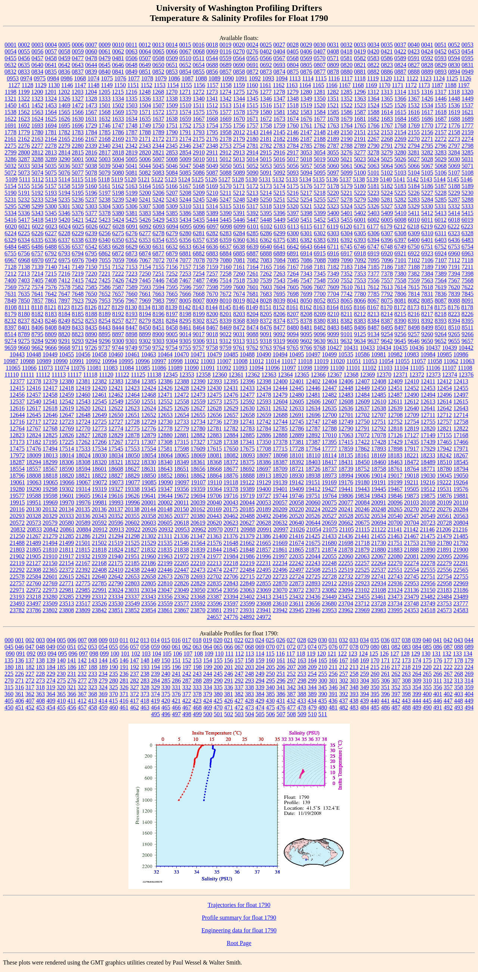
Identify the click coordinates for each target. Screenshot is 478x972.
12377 (17, 381)
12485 (378, 395)
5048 (199, 166)
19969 (50, 502)
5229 (454, 193)
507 (280, 714)
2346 (185, 145)
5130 (251, 179)
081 (385, 647)
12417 (50, 388)
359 (469, 687)
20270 (411, 509)
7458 (172, 280)
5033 (24, 166)
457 (82, 707)
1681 (360, 119)
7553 (360, 280)
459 (103, 707)
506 (270, 714)
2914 (252, 152)
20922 (132, 529)
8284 (172, 321)
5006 (145, 159)
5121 (144, 179)
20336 (82, 516)
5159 (78, 186)
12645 (33, 415)
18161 (361, 455)
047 (29, 647)
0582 (360, 58)
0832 (10, 71)
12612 (411, 401)
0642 (64, 65)
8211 (346, 314)
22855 (263, 583)
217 (395, 667)
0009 (105, 45)
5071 (468, 166)
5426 (145, 220)
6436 (454, 240)
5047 (185, 166)
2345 (172, 145)
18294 (33, 462)
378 (197, 694)
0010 (118, 45)
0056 (37, 51)
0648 (131, 65)
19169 (329, 482)
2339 (91, 145)
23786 (33, 610)
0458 (51, 58)
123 (352, 653)
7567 (454, 280)
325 (113, 687)
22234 (280, 563)
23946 (312, 610)
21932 (82, 556)
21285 (66, 536)
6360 (239, 240)
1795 (212, 132)
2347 (199, 145)
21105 (346, 529)
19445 (378, 489)
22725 (312, 576)
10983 (411, 354)
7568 (468, 280)
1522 (347, 105)
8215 (400, 314)
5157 (51, 186)
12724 (82, 421)
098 (93, 653)
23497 (33, 603)
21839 (197, 549)
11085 (143, 368)
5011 (212, 159)
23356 (165, 597)
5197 (105, 193)
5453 (333, 220)
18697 (263, 469)
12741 (247, 421)
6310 (427, 233)
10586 (362, 354)
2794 (414, 145)
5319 (279, 206)
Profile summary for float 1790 (239, 917)
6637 (226, 246)
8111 (24, 307)
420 (165, 700)
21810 (50, 549)
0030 (320, 45)
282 (134, 680)
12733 (181, 421)
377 (186, 694)
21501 (82, 543)
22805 (148, 583)
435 (322, 700)
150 (165, 660)
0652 (185, 65)
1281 (319, 92)
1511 (198, 105)
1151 (133, 85)
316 (19, 687)
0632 (10, 65)
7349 (333, 273)
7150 (91, 267)
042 (448, 640)
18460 (378, 462)
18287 (17, 462)
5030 (454, 159)
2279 (64, 145)
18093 (247, 455)
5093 (293, 172)
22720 (263, 576)
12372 (416, 374)
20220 (296, 509)
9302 (145, 341)
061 (176, 647)
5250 (266, 199)
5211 (225, 193)
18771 (427, 469)
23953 (329, 610)
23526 (99, 603)
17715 (280, 448)
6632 (172, 246)
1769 (414, 125)
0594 (454, 58)
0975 (40, 78)
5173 (266, 186)
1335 (131, 98)
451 (19, 707)
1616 (414, 112)
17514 (66, 448)
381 (228, 694)
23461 (378, 597)
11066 (29, 368)
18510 (444, 462)
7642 (51, 294)
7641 (37, 294)
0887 (400, 71)
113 (249, 653)
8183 (51, 314)
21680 (329, 543)
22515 (329, 570)
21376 (230, 536)
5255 (320, 199)
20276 (444, 509)
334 (207, 687)
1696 (78, 125)
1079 (161, 78)
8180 (24, 314)
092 (31, 653)
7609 (333, 287)
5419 (51, 220)
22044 (312, 556)
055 (113, 647)
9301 (131, 341)
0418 (347, 51)
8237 (24, 321)
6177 (373, 226)
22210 (197, 563)
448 (458, 700)
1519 (306, 105)
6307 (387, 233)
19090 (165, 482)
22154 (66, 563)
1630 (78, 119)
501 (218, 714)
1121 (399, 78)
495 (155, 714)
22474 (214, 570)
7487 (199, 280)
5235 (64, 199)
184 (50, 667)
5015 (266, 159)
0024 (252, 45)
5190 (10, 193)
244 (207, 674)
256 (333, 674)
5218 (320, 193)
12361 (236, 374)
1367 (414, 98)
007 (82, 640)
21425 (312, 536)
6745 (347, 246)
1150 (120, 85)
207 (291, 667)
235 (113, 674)
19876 (444, 496)
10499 (329, 354)
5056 (293, 166)
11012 (256, 361)
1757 (252, 125)
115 (270, 653)
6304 (347, 233)
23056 (230, 590)
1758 (266, 125)
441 (385, 700)
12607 (329, 401)
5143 (426, 179)
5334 (10, 213)
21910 (50, 556)
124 (363, 653)
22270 (395, 563)
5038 (91, 166)
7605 (293, 287)
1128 (27, 85)
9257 (414, 334)
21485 (460, 536)
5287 (454, 199)
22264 (378, 563)
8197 (172, 314)
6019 (468, 220)
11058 (434, 361)
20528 (345, 516)
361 (19, 694)
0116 (225, 51)
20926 (149, 529)
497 (176, 714)
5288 (468, 199)
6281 (199, 233)
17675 (247, 448)
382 (239, 694)
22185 (132, 563)
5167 (185, 186)
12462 (115, 395)
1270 (171, 92)
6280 (185, 233)
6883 (212, 253)
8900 (158, 334)
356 (437, 687)
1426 (427, 98)
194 (155, 667)
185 (61, 667)
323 (92, 687)
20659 (329, 522)
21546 (181, 543)
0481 (118, 58)
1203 (77, 92)
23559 (165, 603)
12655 (197, 415)
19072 (99, 482)
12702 (362, 415)
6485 (24, 246)
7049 (91, 260)
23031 (132, 590)
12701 (345, 415)
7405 (37, 280)
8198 (185, 314)
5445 (226, 220)
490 (427, 707)
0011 (131, 45)
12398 (263, 381)
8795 (37, 334)
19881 (460, 496)
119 (311, 653)
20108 (427, 502)
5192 (37, 193)
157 (239, 660)
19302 (66, 489)
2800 (24, 152)
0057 (51, 51)
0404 (279, 51)
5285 (441, 199)
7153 (131, 267)
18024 (83, 455)
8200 (212, 314)
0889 (427, 71)
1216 (131, 92)
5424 (118, 220)
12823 (17, 435)
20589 (82, 522)
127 (394, 653)
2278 (51, 145)
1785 (105, 132)
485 (374, 707)
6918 (360, 253)
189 (103, 667)
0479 (105, 58)
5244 (185, 199)
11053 (370, 361)
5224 (387, 193)
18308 (82, 462)
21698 (345, 543)
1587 (360, 112)
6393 (360, 240)
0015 (185, 45)
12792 (378, 428)
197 (186, 667)
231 (71, 674)
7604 (279, 287)
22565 (460, 570)
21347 (197, 536)
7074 (172, 260)
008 (92, 640)
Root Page (239, 943)
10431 (351, 347)
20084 (362, 502)
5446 (239, 220)
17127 (411, 435)
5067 (427, 166)
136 (19, 660)
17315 (181, 442)
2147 (306, 132)
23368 (197, 597)
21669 (280, 543)
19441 (345, 489)
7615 (414, 287)
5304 (105, 206)
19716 (230, 496)
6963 (468, 253)
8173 (413, 307)
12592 (247, 401)
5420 (64, 220)
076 (333, 647)
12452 (411, 388)
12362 (252, 374)
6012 (441, 220)
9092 (279, 334)
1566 (78, 112)
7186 (387, 267)
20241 (345, 509)
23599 (247, 603)
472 (239, 707)
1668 (212, 119)
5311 (198, 206)
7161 (239, 267)
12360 (219, 374)
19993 (116, 502)
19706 (214, 496)
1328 (91, 98)
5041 (131, 166)
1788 (145, 132)
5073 (24, 172)
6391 (333, 240)
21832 (148, 549)
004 (50, 640)
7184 (360, 267)
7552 (347, 280)
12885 (247, 435)
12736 (214, 421)
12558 (181, 401)
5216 (293, 193)
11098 (305, 368)
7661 (145, 294)
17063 (345, 435)
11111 (27, 374)
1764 (347, 125)
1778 (10, 132)
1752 (185, 125)
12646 (50, 415)
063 (197, 647)
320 (61, 687)
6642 (293, 246)
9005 (172, 334)
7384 (427, 273)
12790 (345, 428)
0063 (131, 51)
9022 (226, 334)
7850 (24, 300)
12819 (411, 428)
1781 (51, 132)
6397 (400, 240)
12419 (82, 388)
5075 (51, 172)
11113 (59, 374)
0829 (441, 65)
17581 (165, 448)
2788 (347, 145)
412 (82, 700)
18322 (132, 462)
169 (364, 660)
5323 (333, 206)
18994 (345, 475)
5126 (211, 179)
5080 (118, 172)
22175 (115, 563)
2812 (37, 152)
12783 (247, 428)
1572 (158, 112)
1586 (347, 112)
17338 (230, 442)
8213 (373, 314)
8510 (454, 327)
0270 (239, 51)
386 (280, 694)
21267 (33, 536)
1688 (454, 119)
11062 (451, 361)
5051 (239, 166)
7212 (10, 273)
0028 (293, 45)
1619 (454, 112)
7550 (333, 280)
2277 (37, 145)
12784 (263, 428)
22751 (427, 576)
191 (124, 667)
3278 (373, 152)
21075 (330, 529)
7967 (131, 300)
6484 (10, 246)
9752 (158, 347)
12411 (427, 381)
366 (71, 694)
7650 (91, 294)
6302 (320, 233)
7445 (145, 280)
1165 (318, 85)
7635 (24, 294)
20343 (99, 516)
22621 (82, 576)
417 (134, 700)
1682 (373, 119)
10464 (165, 354)
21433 (329, 536)
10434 (383, 347)
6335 (37, 240)
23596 (214, 603)
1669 (226, 119)
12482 (329, 395)
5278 (347, 199)
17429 (395, 442)
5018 (306, 159)
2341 (118, 145)
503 (239, 714)
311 (437, 680)
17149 (427, 435)
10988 (27, 361)
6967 (11, 260)
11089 (175, 368)
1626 (64, 119)
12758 (460, 421)
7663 (158, 294)
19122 (247, 482)
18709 (280, 469)
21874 (329, 549)
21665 (263, 543)
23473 (395, 597)
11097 (288, 368)
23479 (411, 597)
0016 (199, 45)
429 (259, 700)
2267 (373, 139)
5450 (293, 220)
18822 (99, 475)
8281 (158, 321)
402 (448, 694)
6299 (279, 233)
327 (134, 687)
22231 (263, 563)
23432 (296, 597)
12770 (82, 428)
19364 (214, 489)
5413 (441, 213)
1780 (37, 132)
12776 (148, 428)
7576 (51, 287)
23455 (362, 597)
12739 (230, 421)
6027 (105, 226)
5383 (145, 213)
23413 (263, 597)
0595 (468, 58)
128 (405, 653)
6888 (266, 253)
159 (259, 660)
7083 (266, 260)
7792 (387, 294)
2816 (91, 152)
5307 (145, 206)
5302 (78, 206)
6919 (373, 253)
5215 (279, 193)
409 (50, 700)
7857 (37, 300)
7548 (320, 280)
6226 (37, 233)
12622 (115, 408)
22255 (345, 563)
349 (364, 687)
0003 (37, 45)
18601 (99, 469)
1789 (158, 132)
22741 (378, 576)
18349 (181, 462)
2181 (266, 139)
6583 (105, 246)
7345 (320, 273)
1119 (373, 78)
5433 (172, 220)
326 (124, 687)
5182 (387, 186)
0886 (387, 71)
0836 (64, 71)
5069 (454, 166)
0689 (226, 65)
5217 (306, 193)
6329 (10, 240)
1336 (145, 98)
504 (249, 714)
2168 (105, 139)
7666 (185, 294)
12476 (230, 395)
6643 (306, 246)
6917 (347, 253)
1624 (37, 119)
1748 (131, 125)
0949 (468, 71)
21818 (99, 549)
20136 (99, 509)
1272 (198, 92)
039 (416, 640)
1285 (346, 92)
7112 (454, 260)
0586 (387, 58)
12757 (444, 421)
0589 (400, 58)
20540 (395, 516)
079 (364, 647)
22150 (50, 563)
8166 (360, 307)
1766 (373, 125)
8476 (266, 327)
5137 (345, 179)
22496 (280, 570)
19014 (378, 475)
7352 (347, 273)
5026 (400, 159)
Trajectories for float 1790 (239, 905)
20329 (50, 516)
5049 (212, 166)
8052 (320, 300)
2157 (441, 132)
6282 (212, 233)
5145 (453, 179)
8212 (360, 314)
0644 (91, 65)
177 (448, 660)
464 (155, 707)
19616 (115, 496)
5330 (427, 206)
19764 (329, 496)
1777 (468, 125)
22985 (82, 590)
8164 (333, 307)
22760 (33, 583)
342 (291, 687)
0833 (24, 71)
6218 (413, 226)
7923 (78, 300)
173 (406, 660)
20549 (427, 516)
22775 (82, 583)
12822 (460, 428)
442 (395, 700)
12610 (378, 401)
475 (270, 707)
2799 (10, 152)
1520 (320, 105)
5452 (320, 220)
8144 (212, 307)
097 (83, 653)
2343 (145, 145)
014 (155, 640)
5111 (25, 179)
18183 (394, 455)
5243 (172, 199)
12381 (82, 381)
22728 (329, 576)
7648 (78, 294)
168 (354, 660)
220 (427, 667)
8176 (454, 307)
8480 (293, 327)
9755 (185, 347)
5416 (10, 220)
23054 (214, 590)
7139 (37, 267)
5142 (413, 179)
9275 (24, 341)
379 (207, 694)
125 (373, 653)
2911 (212, 152)
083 (406, 647)
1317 (440, 92)
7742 (347, 294)
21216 (460, 529)
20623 (230, 522)
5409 (387, 213)
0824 (400, 65)
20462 (230, 516)
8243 (37, 321)
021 (228, 640)
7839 (454, 294)
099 (104, 653)
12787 (312, 428)
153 (197, 660)
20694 (378, 522)
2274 (468, 139)
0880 (347, 71)
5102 (387, 172)
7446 (158, 280)
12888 (280, 435)
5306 (131, 206)
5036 (64, 166)
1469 (64, 105)
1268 (158, 92)
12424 (148, 388)
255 (322, 674)
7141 (64, 267)
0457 (37, 58)
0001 (10, 45)
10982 (395, 354)
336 (228, 687)
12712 (444, 415)
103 (146, 653)
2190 (347, 139)
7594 (158, 287)
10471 (197, 354)
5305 (118, 206)
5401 (347, 213)
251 (280, 674)
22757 (17, 583)
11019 (321, 361)
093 (41, 653)
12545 (99, 401)
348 (354, 687)
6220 (440, 226)
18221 (411, 455)
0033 (360, 45)
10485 (230, 354)
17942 (444, 448)
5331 (441, 206)
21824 (115, 549)
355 (427, 687)
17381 (296, 442)
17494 (50, 448)
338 (249, 687)
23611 (296, 603)
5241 (145, 199)
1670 (239, 119)
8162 (306, 307)
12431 (230, 388)
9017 (199, 334)
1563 (37, 112)
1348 (293, 98)
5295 (10, 206)
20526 (312, 516)
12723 (66, 421)
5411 (413, 213)
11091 (207, 368)
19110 (214, 482)
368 (92, 694)
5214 (266, 193)
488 (406, 707)
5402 (360, 213)
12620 (82, 408)
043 (458, 640)
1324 (51, 98)
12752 (395, 421)
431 (280, 700)
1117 (347, 78)
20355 (132, 516)
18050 (132, 455)
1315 (413, 92)
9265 (454, 334)
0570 (320, 58)
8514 (10, 334)
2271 (427, 139)
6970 (38, 260)
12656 (214, 415)
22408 (99, 570)
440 (374, 700)
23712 (362, 603)
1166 (331, 85)
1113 (295, 78)
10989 (43, 361)
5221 (347, 193)
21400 (280, 536)
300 (322, 680)
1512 (212, 105)
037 (395, 640)
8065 (347, 300)
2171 (145, 139)
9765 (293, 347)
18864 (214, 475)
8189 (105, 314)
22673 (165, 576)
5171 (239, 186)
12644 (17, 415)
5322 (320, 206)
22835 (214, 583)
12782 (230, 428)
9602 (306, 341)
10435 (400, 347)
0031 (333, 45)
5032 (10, 166)
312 (448, 680)
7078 (199, 260)
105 (166, 653)
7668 (199, 294)
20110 (460, 502)
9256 (400, 334)
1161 (265, 85)
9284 (37, 341)
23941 (263, 610)
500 (207, 714)
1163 (292, 85)
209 (312, 667)
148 (144, 660)
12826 (66, 435)
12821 (444, 428)
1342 (226, 98)
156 (228, 660)
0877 (320, 71)
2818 (118, 152)
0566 (266, 58)
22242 (296, 563)
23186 (460, 590)
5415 (468, 213)
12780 (197, 428)
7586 (105, 287)
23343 (148, 597)
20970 (215, 529)
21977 (214, 556)
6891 (293, 253)
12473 (197, 395)
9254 (387, 334)
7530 (252, 280)
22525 (362, 570)
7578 (64, 287)
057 (134, 647)
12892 (312, 435)
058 (144, 647)
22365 (50, 570)
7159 (212, 267)
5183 (400, 186)
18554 (17, 469)
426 (228, 700)
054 (103, 647)
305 (374, 680)
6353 (145, 240)
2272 (441, 139)
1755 (226, 125)
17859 (345, 448)
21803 (17, 549)
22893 (312, 583)
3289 (51, 159)
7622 (468, 287)
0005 (64, 45)
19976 (83, 502)
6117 (319, 226)
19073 (116, 482)
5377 (91, 213)
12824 (33, 435)
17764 (312, 448)
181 (19, 667)
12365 (301, 374)
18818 (50, 475)
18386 (263, 462)
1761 (306, 125)
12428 (181, 388)
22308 (33, 570)
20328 (33, 516)
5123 (171, 179)
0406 (306, 51)
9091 (266, 334)
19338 (132, 489)
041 (437, 640)
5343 (37, 213)
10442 (466, 347)
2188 (320, 139)
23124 (395, 590)
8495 (387, 327)
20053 (263, 502)
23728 (378, 603)
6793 (64, 253)
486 (385, 707)
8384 (373, 321)
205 (270, 667)
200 (218, 667)
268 (458, 674)
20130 (33, 509)
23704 (345, 603)
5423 (105, 220)
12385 (148, 381)
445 (427, 700)
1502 (118, 105)
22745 (411, 576)
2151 (360, 132)
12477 (247, 395)
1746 (105, 125)
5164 (145, 186)
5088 (226, 172)
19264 (460, 482)
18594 (82, 469)
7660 (131, 294)
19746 (296, 496)
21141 (395, 529)
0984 (53, 78)
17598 (181, 448)
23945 (296, 610)
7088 (320, 260)
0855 (199, 71)
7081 (239, 260)
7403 (24, 280)
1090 (228, 78)
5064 (387, 166)
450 (8, 707)
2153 (387, 132)
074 (312, 647)
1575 (199, 112)
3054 (320, 152)
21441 (362, 536)
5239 (118, 199)
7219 (78, 273)
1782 (64, 132)
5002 (91, 159)
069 (259, 647)
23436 (312, 597)
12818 (395, 428)
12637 (362, 408)
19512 (427, 489)
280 (113, 680)
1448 (454, 98)
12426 (165, 388)
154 (207, 660)
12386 (165, 381)
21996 (263, 556)
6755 (10, 253)
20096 (395, 502)
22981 (66, 590)
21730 (378, 543)
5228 (441, 193)
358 (458, 687)
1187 (437, 85)
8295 (185, 321)
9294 (91, 341)
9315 (252, 341)
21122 (378, 529)
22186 (148, 563)
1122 (412, 78)
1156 (199, 85)
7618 (427, 287)
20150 (181, 509)
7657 (118, 294)
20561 (444, 516)
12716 (17, 421)
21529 (148, 543)
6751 (427, 246)
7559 (414, 280)
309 (416, 680)
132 (447, 653)
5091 (266, 172)
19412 (312, 489)
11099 (321, 368)
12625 (165, 408)
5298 (24, 206)
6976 (78, 260)
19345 (148, 489)
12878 (132, 435)
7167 (293, 267)
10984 (427, 354)
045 (8, 647)
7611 (360, 287)
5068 (441, 166)
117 (290, 653)
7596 (185, 287)
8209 (320, 314)
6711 (333, 246)
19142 (296, 482)
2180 (252, 139)
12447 (329, 388)
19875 (427, 496)
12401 (296, 381)
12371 (400, 374)
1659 (185, 119)
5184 (414, 186)
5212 (239, 193)
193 (144, 667)
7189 (427, 267)
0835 (51, 71)
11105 (417, 368)
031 (333, 640)
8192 (118, 314)
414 (103, 700)
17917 (411, 448)
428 (249, 700)
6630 (145, 246)
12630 (247, 408)
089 (469, 647)
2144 (266, 132)
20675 (362, 522)
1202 (64, 92)
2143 (252, 132)
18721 (296, 469)
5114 (64, 179)
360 (8, 694)
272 (29, 680)
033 (354, 640)
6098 (226, 226)
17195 (50, 442)
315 (8, 687)
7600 (239, 287)
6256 (105, 233)
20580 (66, 522)
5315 (226, 206)
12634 (312, 408)
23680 (329, 603)
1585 (333, 112)
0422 (400, 51)
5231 (10, 199)
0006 (78, 45)
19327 (115, 489)
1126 (465, 78)
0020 (239, 45)
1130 (54, 85)
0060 (91, 51)
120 (321, 653)
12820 (427, 428)
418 (144, 700)
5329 (414, 206)
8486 (360, 327)
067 (239, 647)
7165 (266, 267)
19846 (395, 496)
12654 (181, 415)
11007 (224, 361)
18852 (165, 475)
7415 (78, 280)
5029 (441, 159)
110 (219, 653)
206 (280, 667)
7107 (441, 260)
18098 (280, 455)
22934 (378, 583)
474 (259, 707)
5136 (332, 179)
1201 (50, 92)
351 (385, 687)
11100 (337, 368)
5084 (172, 172)
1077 (134, 78)
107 (187, 653)
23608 (263, 603)
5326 (373, 206)
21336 (181, 536)
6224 (10, 233)
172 (395, 660)
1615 (400, 112)
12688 (280, 415)
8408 (51, 327)
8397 (10, 327)
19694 (197, 496)
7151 (105, 267)
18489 (427, 462)
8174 (427, 307)
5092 (279, 172)
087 (448, 647)
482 (343, 707)
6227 (51, 233)
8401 (24, 327)
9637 (373, 341)
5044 (145, 166)
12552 (165, 401)
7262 (266, 273)
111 (229, 653)
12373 (433, 374)
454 (50, 707)
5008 (172, 159)
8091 (468, 300)
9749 (131, 347)
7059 (118, 260)
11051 (353, 361)
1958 (226, 132)
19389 (247, 489)
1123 (425, 78)
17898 (395, 448)
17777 (329, 448)
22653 (132, 576)
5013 (239, 159)
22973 (50, 590)
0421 (387, 51)
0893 (441, 71)
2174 (185, 139)
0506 (131, 58)
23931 (247, 610)
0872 (252, 71)
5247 (226, 199)
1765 (360, 125)
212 (343, 667)
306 (385, 680)
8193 (131, 314)
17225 (66, 442)
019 (207, 640)
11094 (256, 368)
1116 (334, 78)
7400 (10, 280)
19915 (17, 502)
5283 (414, 199)
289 (207, 680)
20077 (345, 502)
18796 (17, 475)
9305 (185, 341)
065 (218, 647)
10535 (345, 354)
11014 (272, 361)
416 (124, 700)
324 (103, 687)
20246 (362, 509)
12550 (132, 401)
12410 (411, 381)
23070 (280, 590)
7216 (64, 273)
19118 (230, 482)
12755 (427, 421)
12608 (345, 401)
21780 (444, 543)
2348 (212, 145)
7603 (266, 287)
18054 (149, 455)
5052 (252, 166)
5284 (427, 199)
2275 (10, 145)
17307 (148, 442)
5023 (360, 159)
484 (364, 707)
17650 (230, 448)
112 (239, 653)
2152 (373, 132)
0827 (414, 65)
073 (301, 647)
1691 (10, 125)
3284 (454, 152)
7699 (306, 294)
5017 (293, 159)
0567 (279, 58)
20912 (100, 529)
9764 (279, 347)
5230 (468, 193)
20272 (427, 509)
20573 (33, 522)
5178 (333, 186)
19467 (395, 489)
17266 (99, 442)
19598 (50, 496)
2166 (78, 139)
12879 (148, 435)
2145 (279, 132)
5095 (320, 172)
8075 (387, 300)
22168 (99, 563)
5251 (279, 199)
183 (40, 667)
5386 (185, 213)
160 (270, 660)
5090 (252, 172)
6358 (212, 240)
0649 (145, 65)
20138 (132, 509)
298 (301, 680)
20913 (116, 529)
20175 (230, 509)
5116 (90, 179)
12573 (214, 401)
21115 (362, 529)
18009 (34, 455)
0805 (306, 65)
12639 (395, 408)
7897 (64, 300)
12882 (197, 435)
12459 (66, 395)
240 (165, 674)
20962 (198, 529)
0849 (131, 71)
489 (416, 707)
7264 (293, 273)
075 (322, 647)
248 (249, 674)
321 (71, 687)
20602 (132, 522)
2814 (64, 152)
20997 (280, 529)
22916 (345, 583)
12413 (460, 381)
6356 (185, 240)
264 (416, 674)
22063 (362, 556)
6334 (24, 240)
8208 (306, 314)
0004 (51, 45)
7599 (226, 287)
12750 (362, 421)
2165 (64, 139)
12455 (460, 388)
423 (197, 700)
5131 (265, 179)
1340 (199, 98)
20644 (312, 522)
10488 (247, 354)
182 (29, 667)
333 (197, 687)
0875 (293, 71)
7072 (159, 260)
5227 (427, 193)
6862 (105, 253)
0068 (199, 51)
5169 (212, 186)
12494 (427, 395)
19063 (34, 482)
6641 (279, 246)
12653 (165, 415)
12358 (203, 374)
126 (384, 653)
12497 (460, 395)
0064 (145, 51)
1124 (439, 78)
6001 (360, 220)
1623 (24, 119)
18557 (33, 469)
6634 (199, 246)
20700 (395, 522)
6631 (158, 246)
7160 (226, 267)
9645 (400, 341)
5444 (212, 220)
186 (71, 667)
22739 (362, 576)
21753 (411, 543)
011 (124, 640)
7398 (468, 273)
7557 (387, 280)
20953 (182, 529)
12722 (50, 421)
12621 (99, 408)
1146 (67, 85)
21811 (66, 549)
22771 (66, 583)
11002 (191, 361)
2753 (226, 145)
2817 (105, 152)
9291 (64, 341)
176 (437, 660)
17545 (115, 448)
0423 (414, 51)
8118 (37, 307)
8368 (239, 321)
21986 (247, 556)
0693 (279, 65)
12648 (82, 415)
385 (270, 694)
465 (165, 707)
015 (165, 640)
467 (186, 707)
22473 (197, 570)
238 (144, 674)
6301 (306, 233)
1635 (145, 119)
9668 (64, 347)
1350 (320, 98)
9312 (226, 341)
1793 (199, 132)
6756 (24, 253)
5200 (145, 193)
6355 (172, 240)
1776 (454, 125)
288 (197, 680)
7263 (279, 273)
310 (427, 680)
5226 (414, 193)
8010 (226, 300)
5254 (306, 199)
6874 (145, 253)
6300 (293, 233)
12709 (411, 415)
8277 (131, 321)
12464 (132, 395)
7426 (118, 280)
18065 (181, 455)
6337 (64, 240)
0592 (427, 58)
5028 (427, 159)
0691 (252, 65)
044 (469, 640)
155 (218, 660)
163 (301, 660)
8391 (414, 321)
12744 (280, 421)
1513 (226, 105)
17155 (444, 435)
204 (259, 667)
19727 (263, 496)
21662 (247, 543)
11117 (74, 374)
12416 (33, 388)
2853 (172, 152)
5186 (427, 186)
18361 (197, 462)
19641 (148, 496)
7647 (64, 294)
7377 (373, 273)
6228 (64, 233)
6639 (252, 246)
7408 (51, 280)
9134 (373, 334)
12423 (132, 388)
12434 (263, 388)
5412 (427, 213)
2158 (454, 132)
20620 (214, 522)
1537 (468, 105)
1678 (333, 119)
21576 (214, 543)
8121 (50, 307)
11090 (191, 368)
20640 (296, 522)
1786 (118, 132)
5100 (360, 172)
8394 (454, 321)
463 (144, 707)
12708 (395, 415)
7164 (252, 267)
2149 (333, 132)
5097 (333, 172)
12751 (378, 421)
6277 (145, 233)
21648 (230, 543)
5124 (184, 179)
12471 (165, 395)
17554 (148, 448)
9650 (427, 341)
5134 (305, 179)
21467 (411, 536)
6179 (386, 226)
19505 (411, 489)
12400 (280, 381)
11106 (433, 368)
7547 (306, 280)
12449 (362, 388)
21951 (132, 556)
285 (165, 680)
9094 (293, 334)
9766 (306, 347)
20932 (165, 529)
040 (427, 640)
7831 (427, 294)
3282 (427, 152)
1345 (252, 98)
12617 (33, 408)
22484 (247, 570)
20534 (378, 516)
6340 (105, 240)
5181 (373, 186)
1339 (185, 98)
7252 (172, 273)
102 (135, 653)
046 (19, 647)
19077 (132, 482)
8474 (252, 327)
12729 (148, 421)
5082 (145, 172)
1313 (386, 92)
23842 (99, 610)
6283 (226, 233)
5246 (212, 199)
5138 (359, 179)
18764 (411, 469)
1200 (37, 92)
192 (134, 667)
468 (197, 707)
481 (333, 707)
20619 (197, 522)
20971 (231, 529)
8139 (171, 307)
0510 (185, 58)
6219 (427, 226)
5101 (373, 172)
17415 (345, 442)
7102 (414, 260)
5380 (118, 213)
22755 (460, 576)
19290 (33, 489)
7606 (306, 287)
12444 (280, 388)
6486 (37, 246)
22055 (329, 556)
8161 (292, 307)
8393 (441, 321)
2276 (24, 145)
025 (270, 640)
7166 (279, 267)
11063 (467, 361)
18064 (165, 455)
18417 (329, 462)
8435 (91, 327)
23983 (378, 610)
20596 (115, 522)
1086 (174, 78)
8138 (158, 307)
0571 (333, 58)
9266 (468, 334)
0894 (454, 71)
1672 (266, 119)
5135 (319, 179)
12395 (230, 381)
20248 (378, 509)
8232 (10, 321)
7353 (360, 273)
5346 (64, 213)
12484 (362, 395)
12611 (395, 401)
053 (92, 647)
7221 (105, 273)
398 (406, 694)
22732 (345, 576)
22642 (115, 576)
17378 (280, 442)
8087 (441, 300)
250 (270, 674)
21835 (165, 549)
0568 (293, 58)
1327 (78, 98)
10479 (214, 354)
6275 (118, 233)
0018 (212, 45)
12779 (181, 428)
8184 (64, 314)
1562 (24, 112)
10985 (444, 354)
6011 (427, 220)
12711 (427, 415)
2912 (226, 152)
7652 (105, 294)
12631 (263, 408)
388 (301, 694)
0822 (373, 65)
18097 (264, 455)
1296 (360, 92)
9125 (360, 334)
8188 (91, 314)
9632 (347, 341)
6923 (427, 253)
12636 (345, 408)
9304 (172, 341)
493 (458, 707)
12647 (66, 415)
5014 (252, 159)
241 (176, 674)
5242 (158, 199)
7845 (468, 294)
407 (29, 700)
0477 (78, 58)
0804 (293, 65)
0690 (239, 65)
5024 (373, 159)
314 (469, 680)
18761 (395, 469)
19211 (411, 482)
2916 (279, 152)
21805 (33, 549)
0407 (320, 51)
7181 (320, 267)
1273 (212, 92)
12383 (115, 381)
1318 (454, 92)
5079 (105, 172)
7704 (333, 294)
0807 (320, 65)
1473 (91, 105)
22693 (197, 576)
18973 (329, 475)
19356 (181, 489)
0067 (185, 51)
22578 (17, 576)
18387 (280, 462)
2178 (226, 139)
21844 (214, 549)
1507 (158, 105)
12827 (82, 435)
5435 (199, 220)
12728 (132, 421)
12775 (132, 428)
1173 (424, 85)
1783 (78, 132)
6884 (226, 253)
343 (301, 687)
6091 (132, 226)
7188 (414, 267)
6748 (387, 246)
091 (20, 653)
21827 (132, 549)
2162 (24, 139)
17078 (378, 435)
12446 (312, 388)
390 (322, 694)
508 (291, 714)
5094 (306, 172)
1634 (131, 119)
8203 (239, 314)
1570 (131, 112)
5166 (172, 186)
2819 (131, 152)
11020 (337, 361)
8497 (400, 327)
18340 (165, 462)
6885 (239, 253)
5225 (400, 193)
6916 (333, 253)
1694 (51, 125)
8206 (279, 314)
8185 (78, 314)
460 (113, 707)
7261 (252, 273)
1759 (279, 125)
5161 (105, 186)
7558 (400, 280)
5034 (37, 166)
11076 (78, 368)
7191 (454, 267)
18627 (132, 469)
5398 (306, 213)
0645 (105, 65)
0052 (454, 45)
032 (343, 640)
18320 (99, 462)
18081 (214, 455)
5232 (24, 199)
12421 (115, 388)
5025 (387, 159)
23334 (115, 597)
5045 (158, 166)
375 (165, 694)
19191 (378, 482)
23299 (82, 597)
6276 (131, 233)
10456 (82, 354)
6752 (441, 246)
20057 (280, 502)
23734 (395, 603)
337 (239, 687)
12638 (378, 408)
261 (385, 674)
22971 (17, 590)
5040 (118, 166)
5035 (51, 166)
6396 (387, 240)
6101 (253, 226)
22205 (181, 563)
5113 (51, 179)
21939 (99, 556)
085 (427, 647)
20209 (280, 509)
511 (322, 714)
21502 (99, 543)
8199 (199, 314)
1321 (10, 98)
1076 (120, 78)
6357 (199, 240)
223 (458, 667)
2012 (239, 132)
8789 (24, 334)
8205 (266, 314)
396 (385, 694)
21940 (115, 556)
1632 (105, 119)
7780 (360, 294)
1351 (333, 98)
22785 (99, 583)
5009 (185, 159)
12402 (312, 381)
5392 (252, 213)
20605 (165, 522)
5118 (104, 179)
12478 (263, 395)
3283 (441, 152)
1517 (279, 105)
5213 (252, 193)
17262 (82, 442)
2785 (306, 145)
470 (218, 707)
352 (395, 687)
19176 (345, 482)
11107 (449, 368)
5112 (37, 179)
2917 (293, 152)
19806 (345, 496)
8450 (145, 327)
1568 (105, 112)
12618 (50, 408)
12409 (395, 381)
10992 (93, 361)
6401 (427, 240)
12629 (230, 408)
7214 (37, 273)
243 (197, 674)
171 (385, 660)
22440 (148, 570)
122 (342, 653)
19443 (362, 489)
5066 (414, 166)
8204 (252, 314)
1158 (226, 85)
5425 (131, 220)
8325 (212, 321)
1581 (279, 112)
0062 (118, 51)
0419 (360, 51)
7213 (24, 273)
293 (249, 680)
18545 (460, 462)
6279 (172, 233)
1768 (400, 125)
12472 (181, 395)
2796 (441, 145)
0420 (373, 51)
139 (50, 660)
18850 (148, 475)
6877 (158, 253)
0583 (373, 58)
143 (92, 660)
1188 (450, 85)
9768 (320, 347)
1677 (320, 119)
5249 (252, 199)
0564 (239, 58)
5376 (78, 213)
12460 (82, 395)
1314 (400, 92)
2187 (306, 139)
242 (186, 674)
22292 (17, 570)
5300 (51, 206)
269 (469, 674)
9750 (145, 347)
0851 (145, 71)
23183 (444, 590)
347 (343, 687)
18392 (296, 462)
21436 (345, 536)
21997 (280, 556)
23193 (17, 597)
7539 (266, 280)
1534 (427, 105)
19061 (17, 482)
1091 (241, 78)
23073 (312, 590)
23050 (197, 590)
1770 (427, 125)
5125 (198, 179)
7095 (374, 260)
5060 (333, 166)
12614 (444, 401)
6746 (360, 246)
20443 (214, 516)
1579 (252, 112)
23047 (165, 590)
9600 (293, 341)
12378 (33, 381)
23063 (247, 590)
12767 (33, 428)
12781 (214, 428)
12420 (99, 388)
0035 (387, 45)
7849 (10, 300)
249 (259, 674)
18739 (345, 469)
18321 (115, 462)
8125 (77, 307)
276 (71, 680)
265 (427, 674)
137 (29, 660)
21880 (378, 549)
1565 (64, 112)
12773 (99, 428)
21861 (280, 549)
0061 (105, 51)
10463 (148, 354)
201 (228, 667)
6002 (373, 220)
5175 (293, 186)
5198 (118, 193)
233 (92, 674)
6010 (414, 220)
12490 (411, 395)
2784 (293, 145)
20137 (115, 509)
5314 (212, 206)
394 (364, 694)
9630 (320, 341)
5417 (24, 220)
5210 (212, 193)
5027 (414, 159)
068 (249, 647)
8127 (104, 307)
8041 (293, 300)
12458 (50, 395)
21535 (165, 543)
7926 (91, 300)
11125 (138, 374)
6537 (78, 246)
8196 (158, 314)
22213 (214, 563)
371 (124, 694)
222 (448, 667)
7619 (441, 287)
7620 (454, 287)
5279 (360, 199)
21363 (214, 536)
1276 (252, 92)
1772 (441, 125)
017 (186, 640)
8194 (145, 314)
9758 (212, 347)
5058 (320, 166)
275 (61, 680)
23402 (247, 597)
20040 (214, 502)
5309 (172, 206)
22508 (312, 570)
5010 (199, 159)
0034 (373, 45)
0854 (185, 71)
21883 (395, 549)
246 (228, 674)
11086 (159, 368)
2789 (360, 145)
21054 (313, 529)
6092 (145, 226)
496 (165, 714)
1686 (427, 119)
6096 (199, 226)
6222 (454, 226)
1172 (411, 85)
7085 (293, 260)
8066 (360, 300)
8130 (131, 307)
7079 (212, 260)
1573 (172, 112)
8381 (333, 321)
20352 (115, 516)
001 (19, 640)
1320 (467, 92)
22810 (165, 583)
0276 (252, 51)
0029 (306, 45)
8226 (468, 314)
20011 (181, 502)
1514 (239, 105)
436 (333, 700)
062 (186, 647)
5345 (51, 213)
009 (103, 640)
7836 (441, 294)
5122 (157, 179)
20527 (329, 516)
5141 (399, 179)
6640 (266, 246)
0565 (252, 58)
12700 (329, 415)
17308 (165, 442)
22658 (148, 576)
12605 (296, 401)
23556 (148, 603)
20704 (411, 522)
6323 (454, 233)
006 (71, 640)
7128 (10, 267)
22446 (165, 570)
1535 (441, 105)
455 (61, 707)
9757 (199, 347)
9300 (118, 341)
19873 (411, 496)
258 (354, 674)
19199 (395, 482)
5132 (278, 179)
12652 (148, 415)
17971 (460, 448)
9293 (78, 341)
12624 (148, 408)
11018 (305, 361)
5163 (131, 186)
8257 (118, 321)
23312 (99, 597)
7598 (212, 287)
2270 (414, 139)
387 (291, 694)
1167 (345, 85)
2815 (78, 152)
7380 (400, 273)
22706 (230, 576)
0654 (199, 65)
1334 (118, 98)
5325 (360, 206)
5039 (105, 166)
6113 (293, 226)
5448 (266, 220)
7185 (373, 267)
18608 (115, 469)
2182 (279, 139)
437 (343, 700)
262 (395, 674)
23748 (411, 603)
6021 (24, 226)
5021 (347, 159)
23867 (181, 610)
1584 (320, 112)
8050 (306, 300)
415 (113, 700)
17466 (460, 442)
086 (437, 647)
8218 (441, 314)
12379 (50, 381)
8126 (91, 307)
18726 (312, 469)
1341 (212, 98)
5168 (199, 186)
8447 (131, 327)
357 (448, 687)
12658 (247, 415)
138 (40, 660)
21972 (181, 556)
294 (259, 680)
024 (259, 640)
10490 (263, 354)
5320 (293, 206)
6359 (226, 240)
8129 (118, 307)
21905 (33, 556)
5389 (212, 213)
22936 (395, 583)
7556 (373, 280)
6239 (91, 233)
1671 (252, 119)
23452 (345, 597)
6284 (239, 233)
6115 (306, 226)
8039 (279, 300)
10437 (433, 347)
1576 (212, 112)
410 (61, 700)
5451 (306, 220)
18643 (165, 469)
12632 (280, 408)
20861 (67, 529)
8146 (239, 307)
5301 (64, 206)
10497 (312, 354)
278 (92, 680)
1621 (468, 112)
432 (291, 700)
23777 (460, 603)
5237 (91, 199)
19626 (132, 496)
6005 (387, 220)
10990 (60, 361)
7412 (64, 280)
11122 (122, 374)
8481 (306, 327)
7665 (172, 294)
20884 (83, 529)
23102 (362, 590)
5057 (306, 166)
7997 (172, 300)
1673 (279, 119)
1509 (172, 105)
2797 (454, 145)
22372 (66, 570)
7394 (454, 273)
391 (333, 694)
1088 (201, 78)
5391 (239, 213)
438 (354, 700)
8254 (105, 321)
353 (406, 687)
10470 (181, 354)
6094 (172, 226)
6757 (37, 253)
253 (301, 674)
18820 (66, 475)
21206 (443, 529)
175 (427, 660)
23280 (50, 597)
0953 (13, 78)
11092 (224, 368)
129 (415, 653)
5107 (454, 172)
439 (364, 700)
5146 (466, 179)
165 (322, 660)
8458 (172, 327)
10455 (66, 354)
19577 (17, 496)
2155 (414, 132)
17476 (33, 448)
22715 (247, 576)
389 (312, 694)
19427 (329, 489)
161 (280, 660)
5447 (252, 220)
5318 (266, 206)
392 (343, 694)
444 (416, 700)
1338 (172, 98)
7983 (158, 300)
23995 (395, 610)
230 (61, 674)
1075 (107, 78)
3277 (360, 152)
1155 (186, 85)
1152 (146, 85)
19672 (181, 496)
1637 (158, 119)
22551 (395, 570)
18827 (115, 475)
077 (343, 647)
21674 (296, 543)
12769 (66, 428)
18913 (263, 475)
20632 (280, 522)
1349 (306, 98)
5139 (372, 179)
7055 (105, 260)
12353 (186, 374)
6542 (91, 246)
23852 (132, 610)
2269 (400, 139)
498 (186, 714)
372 (134, 694)
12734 (197, 421)
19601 (66, 496)
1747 (118, 125)
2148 (320, 132)
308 (406, 680)
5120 (130, 179)
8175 (440, 307)
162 (291, 660)
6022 (38, 226)
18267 (460, 455)
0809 (333, 65)
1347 (279, 98)
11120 (106, 374)
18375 (247, 462)
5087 (212, 172)
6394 (373, 240)
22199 (165, 563)
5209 (199, 193)
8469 (226, 327)
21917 (66, 556)
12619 (66, 408)
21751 (395, 543)
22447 (181, 570)
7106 (428, 260)
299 (312, 680)
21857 (263, 549)
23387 (214, 597)
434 (312, 700)
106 (177, 653)
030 (322, 640)
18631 (148, 469)
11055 (402, 361)
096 (72, 653)
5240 (131, 199)
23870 (197, 610)
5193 (51, 193)
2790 (373, 145)
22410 (115, 570)
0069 (212, 51)
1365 (387, 98)
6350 (118, 240)
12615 (460, 401)
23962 (345, 610)
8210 (333, 314)
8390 (400, 321)
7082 (253, 260)
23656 (312, 603)
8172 (400, 307)
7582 (78, 287)
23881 (214, 610)
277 (82, 680)
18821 (82, 475)
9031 (239, 334)
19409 (296, 489)
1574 (185, 112)
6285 (252, 233)
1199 (24, 92)
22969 (460, 583)
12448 (345, 388)
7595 (172, 287)
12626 (181, 408)
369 (103, 694)
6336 (51, 240)
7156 (172, 267)
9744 (118, 347)
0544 (212, 58)
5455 (347, 220)
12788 (329, 428)
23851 (115, 610)
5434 (185, 220)
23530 (115, 603)
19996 (132, 502)
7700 (320, 294)
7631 (10, 294)
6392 (347, 240)
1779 (24, 132)
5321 (306, 206)
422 (186, 700)
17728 (296, 448)
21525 (132, 543)
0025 (266, 45)
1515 (252, 105)
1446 (441, 98)
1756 (239, 125)
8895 (105, 334)
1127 (14, 85)
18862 (197, 475)
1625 (51, 119)
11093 (240, 368)
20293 (17, 516)
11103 (385, 368)
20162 (197, 509)
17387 (312, 442)
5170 (226, 186)
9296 (105, 341)
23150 (427, 590)
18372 (230, 462)
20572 (17, 522)
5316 (239, 206)
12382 (99, 381)
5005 (131, 159)
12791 (362, 428)
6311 (440, 233)
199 (207, 667)
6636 (212, 246)
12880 (165, 435)
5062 (360, 166)
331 (176, 687)
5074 (37, 172)
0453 (454, 51)
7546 (293, 280)
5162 (118, 186)
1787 (131, 132)
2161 (10, 139)
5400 (333, 213)
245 (218, 674)
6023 (51, 226)
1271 (185, 92)
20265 (395, 509)
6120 (346, 226)
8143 (198, 307)
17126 (395, 435)
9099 (333, 334)
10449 (50, 354)
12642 (444, 408)
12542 (66, 401)
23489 (460, 597)
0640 (37, 65)
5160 (91, 186)
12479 (280, 395)
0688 (212, 65)
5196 (91, 193)
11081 (94, 368)
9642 (387, 341)
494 (469, 707)
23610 (280, 603)
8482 (320, 327)
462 (134, 707)
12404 (329, 381)
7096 (387, 260)
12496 (444, 395)
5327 (387, 206)
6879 (172, 253)
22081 (411, 556)
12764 (17, 428)
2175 (199, 139)
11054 (386, 361)
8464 (199, 327)
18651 (181, 469)
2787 (333, 145)
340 (270, 687)
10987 (10, 361)
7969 (145, 300)
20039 (197, 502)
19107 (198, 482)
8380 (320, 321)
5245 (199, 199)
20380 (197, 516)
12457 (33, 395)
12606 (312, 401)
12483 (345, 395)
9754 (172, 347)
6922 (414, 253)
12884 (230, 435)
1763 (333, 125)
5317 (252, 206)
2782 (266, 145)
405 (8, 700)
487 (395, 707)
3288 (37, 159)
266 (437, 674)
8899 (145, 334)
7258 (226, 273)
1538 (10, 112)
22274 (411, 563)
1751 (172, 125)
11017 (289, 361)
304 (364, 680)
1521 (333, 105)
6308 (400, 233)
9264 (441, 334)
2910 (199, 152)
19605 (82, 496)
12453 (427, 388)
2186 (293, 139)
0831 (468, 65)
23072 (296, 590)
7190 (441, 267)
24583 (460, 610)
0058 (64, 51)
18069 (198, 455)
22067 (378, 556)
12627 (197, 408)
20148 (165, 509)
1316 (427, 92)
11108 (465, 368)
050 (61, 647)
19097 (181, 482)
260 (374, 674)
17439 (427, 442)
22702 (214, 576)
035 (374, 640)
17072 (362, 435)
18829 (132, 475)
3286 (10, 159)
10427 (334, 347)
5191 (24, 193)
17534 (99, 448)
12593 (263, 401)
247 (239, 674)
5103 (400, 172)
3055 (333, 152)
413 (92, 700)
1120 (386, 78)
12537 (17, 401)
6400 (414, 240)
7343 (306, 273)
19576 (460, 489)
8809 (51, 334)
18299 (50, 462)
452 (29, 707)
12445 (296, 388)
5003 (105, 159)
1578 (239, 112)
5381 (131, 213)
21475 (427, 536)
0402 (266, 51)
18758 (378, 469)
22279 (444, 563)
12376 (466, 374)
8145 (225, 307)
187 (82, 667)
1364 (373, 98)
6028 (118, 226)
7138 (24, 267)
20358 (148, 516)
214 (364, 667)
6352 (131, 240)
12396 (247, 381)
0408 (333, 51)
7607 (320, 287)
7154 (145, 267)
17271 (132, 442)
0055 (24, 51)
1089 (214, 78)
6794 (78, 253)
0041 (427, 45)
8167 (373, 307)
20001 (149, 502)
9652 (441, 341)
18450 (362, 462)
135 (8, 660)
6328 (468, 233)
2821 (158, 152)
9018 (212, 334)
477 (291, 707)
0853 (172, 71)
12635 (329, 408)
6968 (24, 260)
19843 (378, 496)
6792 (51, 253)
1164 (305, 85)
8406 (37, 327)
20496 (280, 516)
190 (113, 667)
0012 (145, 45)
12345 (170, 374)
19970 (66, 502)
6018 (454, 220)
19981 (99, 502)
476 (280, 707)
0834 (37, 71)
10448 (33, 354)
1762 (320, 125)
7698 (293, 294)
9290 (51, 341)
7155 (158, 267)
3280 (400, 152)
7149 (78, 267)
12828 (99, 435)
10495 (296, 354)
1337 (158, 98)
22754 (444, 576)
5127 (224, 179)
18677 (230, 469)
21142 (411, 529)
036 (385, 640)
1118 (360, 78)
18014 (66, 455)
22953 (411, 583)
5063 (373, 166)
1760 (293, 125)
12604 (280, 401)
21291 (99, 536)
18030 (99, 455)
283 (144, 680)
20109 (444, 502)
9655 (454, 341)
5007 (158, 159)
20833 (34, 529)
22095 (444, 556)
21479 (444, 536)
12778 (165, 428)
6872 (118, 253)
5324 (347, 206)
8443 (105, 327)
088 (458, 647)
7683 (266, 294)
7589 (131, 287)
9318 (266, 341)
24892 (247, 617)
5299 (37, 206)
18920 (280, 475)
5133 (292, 179)
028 (301, 640)
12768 (50, 428)
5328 (400, 206)
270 (8, 680)
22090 (427, 556)
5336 (24, 213)
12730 (165, 421)
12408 (378, 381)
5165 (158, 186)
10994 (109, 361)
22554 (411, 570)
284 (155, 680)
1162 (279, 85)
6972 (51, 260)
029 (312, 640)
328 (144, 687)
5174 (279, 186)
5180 (360, 186)
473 (249, 707)
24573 (444, 610)
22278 (427, 563)
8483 (333, 327)
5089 (239, 172)
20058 (296, 502)
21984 (230, 556)
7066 (132, 260)
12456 (17, 395)
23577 (181, 603)
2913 (239, 152)
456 (71, 707)
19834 (362, 496)
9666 (51, 347)
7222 (118, 273)
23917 (230, 610)
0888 (414, 71)
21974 (197, 556)
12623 (132, 408)
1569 (118, 112)
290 (218, 680)
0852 (158, 71)
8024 (252, 300)
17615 (214, 448)
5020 (333, 159)
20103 (411, 502)
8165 (346, 307)
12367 (334, 374)
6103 (280, 226)
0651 (172, 65)
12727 (115, 421)
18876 (230, 475)
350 (374, 687)
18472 (411, 462)
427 (239, 700)
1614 (387, 112)
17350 (263, 442)
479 (312, 707)
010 (113, 640)
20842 (50, 529)
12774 (115, 428)
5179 (347, 186)
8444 (118, 327)
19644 (165, 496)
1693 (37, 125)
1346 (266, 98)
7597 (199, 287)
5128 (238, 179)
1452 (37, 105)
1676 (306, 119)
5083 (158, 172)
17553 (132, 448)
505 (259, 714)
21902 (17, 556)
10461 (132, 354)
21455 (378, 536)
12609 (362, 401)
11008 (240, 361)
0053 (468, 45)
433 (301, 700)
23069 (263, 590)
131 (436, 653)
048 (40, 647)
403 (458, 694)
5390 (226, 213)
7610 (347, 287)
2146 (293, 132)
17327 (197, 442)
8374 (279, 321)
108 (198, 653)
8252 (78, 321)
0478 (91, 58)
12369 (367, 374)
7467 (185, 280)
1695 (64, 125)
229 (50, 674)
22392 (82, 570)
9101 (347, 334)
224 (469, 667)
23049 (181, 590)
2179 (239, 139)
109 (208, 653)
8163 (319, 307)
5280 (373, 199)
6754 (468, 246)
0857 (226, 71)
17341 (247, 442)
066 (228, 647)
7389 (441, 273)
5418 (37, 220)
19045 (444, 475)
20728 (444, 522)
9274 (10, 341)
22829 (197, 583)
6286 (266, 233)
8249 (64, 321)
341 (280, 687)
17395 (329, 442)
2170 (131, 139)
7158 (199, 267)
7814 (414, 294)
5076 (64, 172)
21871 (312, 549)
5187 (441, 186)
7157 (185, 267)
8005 (185, 300)
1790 (172, 132)
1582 (293, 112)
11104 (401, 368)
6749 (400, 246)
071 (280, 647)
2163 (37, 139)
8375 (293, 321)
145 (113, 660)
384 (259, 694)
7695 (279, 294)
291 (228, 680)
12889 (296, 435)
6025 (78, 226)
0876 (306, 71)
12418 (66, 388)
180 (8, 667)
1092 (255, 78)
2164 (51, 139)
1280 (306, 92)
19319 (99, 489)
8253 (91, 321)
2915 (266, 152)
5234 (51, 199)
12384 (132, 381)
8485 (347, 327)
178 (458, 660)
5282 (400, 199)
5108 (468, 172)
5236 (78, 199)
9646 (414, 341)
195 (165, 667)
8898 (131, 334)
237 (134, 674)
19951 (34, 502)
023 (249, 640)
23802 (50, 610)
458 (92, 707)
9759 (226, 347)
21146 (427, 529)
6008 (400, 220)
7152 (118, 267)
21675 (312, 543)
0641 (51, 65)
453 (40, 707)
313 (458, 680)
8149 (252, 307)
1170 (384, 85)
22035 (296, 556)
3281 (414, 152)
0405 (293, 51)
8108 (11, 307)
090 (10, 653)
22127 (33, 563)
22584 (33, 576)
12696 (312, 415)
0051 (441, 45)
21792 (460, 543)
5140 (386, 179)
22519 (345, 570)
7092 (360, 260)
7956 (118, 300)
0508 (158, 58)
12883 (214, 435)
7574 (37, 287)
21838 (181, 549)
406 (19, 700)
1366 (400, 98)
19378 (230, 489)
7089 (333, 260)
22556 (444, 570)
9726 (91, 347)
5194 (64, 193)
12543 (82, 401)
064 (207, 647)
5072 (10, 172)
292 (239, 680)
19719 (247, 496)
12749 (345, 421)
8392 (427, 321)
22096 (460, 556)
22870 (280, 583)
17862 (362, 448)
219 (416, 667)
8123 (64, 307)
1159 (239, 85)
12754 (411, 421)
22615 (66, 576)
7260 (239, 273)
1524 (373, 105)
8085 (427, 300)
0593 (441, 58)
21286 (82, 536)
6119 (332, 226)
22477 (230, 570)
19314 (82, 489)
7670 (212, 294)
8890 (91, 334)
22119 (17, 563)
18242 (444, 455)
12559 (197, 401)
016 (176, 640)
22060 (345, 556)
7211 (467, 267)
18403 (312, 462)
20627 (247, 522)
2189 (333, 139)
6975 (65, 260)
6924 (441, 253)
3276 (347, 152)
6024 (65, 226)
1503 (131, 105)
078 (354, 647)
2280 (78, 145)
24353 (411, 610)
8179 (10, 314)
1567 (91, 112)
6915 (320, 253)
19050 (460, 475)
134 (467, 653)
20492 (263, 516)
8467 (212, 327)
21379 (247, 536)
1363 (360, 98)
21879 (362, 549)
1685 (414, 119)
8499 (427, 327)
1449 (468, 98)
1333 (105, 98)
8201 (226, 314)
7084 (280, 260)
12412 (444, 381)
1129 (40, 85)
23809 (82, 610)
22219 (247, 563)
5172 (252, 186)
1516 (266, 105)
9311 (212, 341)
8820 (64, 334)
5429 (158, 220)
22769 (50, 583)
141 (71, 660)
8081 (400, 300)
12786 (296, 428)
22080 (395, 556)
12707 (378, 415)
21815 (82, 549)
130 (426, 653)
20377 (181, 516)
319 (50, 687)
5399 (320, 213)
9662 (37, 347)
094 (51, 653)
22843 (230, 583)
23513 (66, 603)
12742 (263, 421)
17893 (378, 448)
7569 (10, 287)
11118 (90, 374)
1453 (51, 105)
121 (332, 653)
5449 (279, 220)
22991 (99, 590)
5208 (185, 193)
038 (406, 640)
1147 (80, 85)
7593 (145, 287)
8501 (441, 327)
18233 (427, 455)
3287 (24, 159)
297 (291, 680)
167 (343, 660)
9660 (24, 347)
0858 (239, 71)
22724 (296, 576)
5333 (468, 206)
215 (374, 667)
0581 (347, 58)
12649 (99, 415)
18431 (345, 462)
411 (71, 700)
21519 (115, 543)
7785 (373, 294)
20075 (329, 502)
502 (228, 714)
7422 (91, 280)
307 (395, 680)
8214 (387, 314)
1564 (51, 112)
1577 (226, 112)
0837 (78, 71)
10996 (142, 361)
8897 (118, 334)
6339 (91, 240)
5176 (306, 186)
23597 (230, 603)
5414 (454, 213)
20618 (181, 522)
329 (155, 687)
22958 (444, 583)
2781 (252, 145)
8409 (64, 327)
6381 (293, 240)
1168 (358, 85)
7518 (239, 280)
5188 (454, 186)
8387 (387, 321)
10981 (378, 354)
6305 (360, 233)
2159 (468, 132)
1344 (239, 98)
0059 (78, 51)
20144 (148, 509)
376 (176, 694)
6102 (266, 226)
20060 (312, 502)
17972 (17, 455)
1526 (400, 105)
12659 (263, 415)
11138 (154, 374)
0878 (333, 71)
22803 (132, 583)
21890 (427, 549)
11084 (126, 368)
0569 (306, 58)
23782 (17, 610)
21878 (345, 549)
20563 (460, 516)
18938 (312, 475)
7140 (51, 267)
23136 (411, 590)
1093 (268, 78)
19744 (280, 496)
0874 (279, 71)
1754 (212, 125)
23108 (378, 590)
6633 (185, 246)
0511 (198, 58)
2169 (118, 139)
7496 (212, 280)
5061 (347, 166)
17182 (33, 442)
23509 (50, 603)
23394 (230, 597)
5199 (131, 193)
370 (113, 694)
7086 (307, 260)
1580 (266, 112)
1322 (24, 98)
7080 (226, 260)
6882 (199, 253)
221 (437, 667)
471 (228, 707)
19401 (280, 489)
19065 (50, 482)
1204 (91, 92)
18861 (181, 475)
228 (40, 674)
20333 (66, 516)
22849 (247, 583)
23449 (329, 597)
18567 (50, 469)
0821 (360, 65)
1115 (321, 78)
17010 (329, 435)
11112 (43, 374)
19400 (263, 489)
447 (448, 700)
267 (448, 674)
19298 (50, 489)
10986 (460, 354)
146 (124, 660)
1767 (387, 125)
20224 (312, 509)
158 (249, 660)
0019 (226, 45)
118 (301, 653)
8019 (239, 300)
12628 (214, 408)
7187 (400, 267)
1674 (293, 119)
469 (207, 707)
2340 (105, 145)
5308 (158, 206)
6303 (333, 233)
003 (40, 640)
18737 (329, 469)
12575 (230, 401)
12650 (115, 415)
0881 (360, 71)
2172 (158, 139)
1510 (185, 105)
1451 (24, 105)
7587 (118, 287)
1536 (454, 105)
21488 (17, 543)
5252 (293, 199)
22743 (395, 576)
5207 (172, 193)
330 (165, 687)
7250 (145, 273)
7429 (131, 280)
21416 (296, 536)
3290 (64, 159)
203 (249, 667)
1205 (104, 92)
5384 (158, 213)
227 (29, 674)
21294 (115, 536)
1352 (347, 98)
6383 (320, 240)
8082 (414, 300)
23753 (444, 603)
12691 (296, 415)
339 (259, 687)
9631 (333, 341)
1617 (427, 112)
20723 (427, 522)
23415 (280, 597)
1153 (159, 85)
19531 (444, 489)
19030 (427, 475)
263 (406, 674)
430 (270, 700)
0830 (454, 65)
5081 (131, 172)
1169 (371, 85)
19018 (411, 475)
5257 (333, 199)
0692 (266, 65)
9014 (185, 334)
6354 (158, 240)
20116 (17, 509)
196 (176, 667)
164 (312, 660)
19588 (33, 496)
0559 (226, 58)
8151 (265, 307)
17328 (214, 442)
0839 (91, 71)
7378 (387, 273)
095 (62, 653)
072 (291, 647)
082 (395, 647)
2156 (427, 132)
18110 (313, 455)
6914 (306, 253)
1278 (279, 92)
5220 (333, 193)
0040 (414, 45)
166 (333, 660)
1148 (93, 85)
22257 (362, 563)
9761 (239, 347)
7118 (467, 260)
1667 (199, 119)
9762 (252, 347)
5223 (373, 193)
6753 (454, 246)
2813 (51, 152)
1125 (452, 78)
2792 (400, 145)
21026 (297, 529)
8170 (386, 307)
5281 (387, 199)
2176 (212, 139)
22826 (181, 583)
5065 (400, 166)
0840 (105, 71)
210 (322, 667)
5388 (199, 213)
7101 (401, 260)
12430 (214, 388)
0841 (118, 71)
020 (218, 640)
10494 (280, 354)
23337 (132, 597)
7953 (105, 300)
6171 (360, 226)
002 (29, 640)
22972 (33, 590)
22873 (296, 583)
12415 (17, 388)
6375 (279, 240)
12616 (17, 408)
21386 (263, 536)
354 (416, 687)
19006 (362, 475)
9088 (252, 334)
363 (40, 694)
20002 (165, 502)
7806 (400, 294)
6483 (468, 240)
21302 (148, 536)
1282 (333, 92)
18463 (395, 462)
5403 (373, 213)
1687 (441, 119)
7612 (373, 287)
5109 (12, 179)
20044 (247, 502)
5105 (427, 172)
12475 (214, 395)
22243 (312, 563)
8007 (199, 300)
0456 (24, 58)
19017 (395, 475)
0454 (468, 51)
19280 (17, 489)
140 (61, 660)
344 (312, 687)
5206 (158, 193)
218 (406, 667)
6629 (131, 246)
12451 (395, 388)
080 (374, 647)
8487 (373, 327)
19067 (83, 482)
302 (343, 680)
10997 (158, 361)
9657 (468, 341)
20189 (263, 509)
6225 (24, 233)
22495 (263, 570)
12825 (50, 435)
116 (280, 653)
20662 (345, 522)
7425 (105, 280)
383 (249, 694)
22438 (132, 570)
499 (197, 714)
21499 (66, 543)
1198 (10, 92)
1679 (347, 119)
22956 (427, 583)
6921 (400, 253)
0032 (347, 45)
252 (291, 674)
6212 (400, 226)
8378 (306, 321)
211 (333, 667)
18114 (329, 455)
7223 (131, 273)
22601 (50, 576)
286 (176, 680)
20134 (66, 509)
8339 (226, 321)
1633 (118, 119)
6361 (252, 240)
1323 (37, 98)
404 (469, 694)
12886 (263, 435)
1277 (265, 92)
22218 (230, 563)
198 (197, 667)
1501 (105, 105)
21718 (362, 543)
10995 (125, 361)
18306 (66, 462)
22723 (280, 576)
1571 (145, 112)
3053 (306, 152)
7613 (387, 287)
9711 (77, 347)
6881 (185, 253)
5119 (117, 179)
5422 (91, 220)
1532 (414, 105)
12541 (50, 401)
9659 (10, 347)
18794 (460, 469)
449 (469, 700)
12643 (460, 408)
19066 (66, 482)
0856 (212, 71)
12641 (427, 408)
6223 (467, 226)
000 (8, 640)
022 (239, 640)
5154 (10, 186)
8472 (239, 327)
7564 (441, 280)
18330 (148, 462)
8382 (347, 321)
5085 (185, 172)
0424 (427, 51)
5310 (185, 206)
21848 (247, 549)
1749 (145, 125)
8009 (212, 300)
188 (92, 667)
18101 (296, 455)
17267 (115, 442)
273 (40, 680)
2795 (427, 145)
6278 (158, 233)
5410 (400, 213)
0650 (158, 65)
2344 (158, 145)
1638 (172, 119)
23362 (181, 597)
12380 (66, 381)
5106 (441, 172)
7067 (145, 260)
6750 (414, 246)
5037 (78, 166)
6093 (159, 226)
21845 (230, 549)
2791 (387, 145)
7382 (414, 273)
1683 (387, 119)
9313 (239, 341)
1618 (441, 112)
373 (144, 694)
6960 (454, 253)
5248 (239, 199)
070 (270, 647)
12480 (296, 395)
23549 (132, 603)
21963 (165, 556)
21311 (165, 536)
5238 (105, 199)
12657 (230, 415)
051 (71, 647)
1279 (292, 92)
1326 (64, 98)
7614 (400, 287)
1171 (397, 85)
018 (197, 640)
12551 (148, 401)
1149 (106, 85)
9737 (105, 347)
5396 (279, 213)
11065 (13, 368)
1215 (118, 92)
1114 (308, 78)
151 (176, 660)
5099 (347, 172)
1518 (293, 105)
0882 (373, 71)
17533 (82, 448)
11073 (45, 368)
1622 (10, 119)
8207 (293, 314)
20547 (411, 516)
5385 (172, 213)
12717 (33, 421)
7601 (252, 287)
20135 (82, 509)
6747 (373, 246)
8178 (467, 307)
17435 (411, 442)
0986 (66, 78)
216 (385, 667)
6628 (118, 246)
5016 (279, 159)
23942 (280, 610)
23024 (115, 590)
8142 (185, 307)
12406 (345, 381)
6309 (414, 233)
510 (312, 714)
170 (374, 660)
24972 (263, 617)
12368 (351, 374)
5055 (279, 166)
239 (155, 674)
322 (82, 687)
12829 (115, 435)
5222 (360, 193)
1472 (78, 105)
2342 (131, 145)
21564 (197, 543)
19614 (99, 496)
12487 (395, 395)
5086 (199, 172)
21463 (395, 536)
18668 (214, 469)
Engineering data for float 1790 (239, 930)
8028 (266, 300)
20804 (460, 522)
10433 (367, 347)
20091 (378, 502)
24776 (230, 617)
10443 (17, 354)
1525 (387, 105)
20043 (230, 502)
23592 (197, 603)
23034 (148, 590)
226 (19, 674)
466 (176, 707)
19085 (149, 482)
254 (312, 674)
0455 (10, 58)
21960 (148, 556)
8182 (37, 314)
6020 (11, 226)
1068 (80, 78)
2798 (468, 145)
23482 (427, 597)
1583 (306, 112)
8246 (51, 321)
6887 (252, 253)
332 (186, 687)
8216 (414, 314)
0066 (172, 51)
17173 (17, 442)
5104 (414, 172)
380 (218, 694)
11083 (110, 368)
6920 (387, 253)
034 (364, 640)
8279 (145, 321)
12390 (197, 381)
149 (155, 660)
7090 (347, 260)
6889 (279, 253)
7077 (186, 260)
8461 (185, 327)
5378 (105, 213)
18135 (345, 455)
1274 (225, 92)
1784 (91, 132)
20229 (329, 509)
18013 (50, 455)
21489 (33, 543)
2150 (347, 132)
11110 (11, 374)
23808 (66, 610)
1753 (199, 125)
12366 (318, 374)
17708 (263, 448)
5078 (91, 172)
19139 (280, 482)
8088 (454, 300)
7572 (24, 287)
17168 (460, 435)
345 (322, 687)
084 (416, 647)
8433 (78, 327)
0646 (118, 65)
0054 (10, 51)
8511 (467, 327)
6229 (78, 233)
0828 (427, 65)
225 (8, 674)
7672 (226, 294)
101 (125, 653)
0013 (158, 45)
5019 (320, 159)
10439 (449, 347)
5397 (293, 213)
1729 (91, 125)
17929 (427, 448)
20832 (17, 529)
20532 (362, 516)
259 (364, 674)
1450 (10, 105)
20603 (148, 522)
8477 (279, 327)
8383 (360, 321)
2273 (454, 139)
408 (40, 700)
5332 (454, 206)
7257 (212, 273)
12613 (427, 401)
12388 (181, 381)
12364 (285, 374)
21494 (50, 543)
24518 (427, 610)
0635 (24, 65)
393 (354, 694)
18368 (214, 462)
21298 (132, 536)
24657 (214, 617)
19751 (312, 496)
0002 (24, 45)
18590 (66, 469)
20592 (99, 522)
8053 (333, 300)
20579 (50, 522)
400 (427, 694)
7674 (239, 294)
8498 (414, 327)
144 (103, 660)
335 (218, 687)
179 (469, 660)
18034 (116, 455)
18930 (296, 475)
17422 (362, 442)
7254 (199, 273)
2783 (279, 145)
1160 (252, 85)
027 (291, 640)
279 (103, 680)
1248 (144, 92)
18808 (33, 475)
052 (82, 647)
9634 (360, 341)
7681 (252, 294)
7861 (51, 300)
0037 (400, 45)
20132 (50, 509)
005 (61, 640)
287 (186, 680)
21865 (296, 549)
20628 (263, 522)
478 (301, 707)
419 (155, 700)
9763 (266, 347)
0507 (145, 58)
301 (333, 680)
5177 (320, 186)
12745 (296, 421)
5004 (118, 159)
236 (124, 674)
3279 (387, 152)
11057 (418, 361)
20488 (247, 516)
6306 (373, 233)
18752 (362, 469)
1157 (212, 85)
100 (114, 653)
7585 (91, 287)
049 (50, 647)
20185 (247, 509)
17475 (17, 448)
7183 (347, 267)
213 (354, 667)
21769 (427, 543)
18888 (247, 475)
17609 (197, 448)
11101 (353, 368)
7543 (279, 280)
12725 (99, 421)
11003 (208, 361)
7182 (333, 267)
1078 (147, 78)
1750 (158, 125)
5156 (37, 186)
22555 (427, 570)
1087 (187, 78)
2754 (239, 145)
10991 (76, 361)
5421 (78, 220)
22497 (296, 570)
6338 (78, 240)
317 (29, 687)
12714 (460, 415)
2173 (172, 139)
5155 (24, 186)
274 (50, 680)
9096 (320, 334)
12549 (115, 401)
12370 (383, 374)
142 (82, 660)
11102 (369, 368)
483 (354, 707)
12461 (99, 395)
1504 (145, 105)
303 (354, 680)
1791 (185, 132)
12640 (411, 408)
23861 (165, 610)
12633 (296, 408)
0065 (158, 51)
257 (343, 674)
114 (259, 653)
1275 (239, 92)
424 (207, 700)
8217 (427, 314)
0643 (78, 65)
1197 (463, 85)
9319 (279, 341)
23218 (33, 597)
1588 (373, 112)
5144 (440, 179)
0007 (91, 45)
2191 (360, 139)
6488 (51, 246)
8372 (266, 321)
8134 (144, 307)
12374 (449, 374)
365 (61, 694)
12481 (312, 395)
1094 (282, 78)
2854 (185, 152)
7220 (91, 273)
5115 (77, 179)
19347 (165, 489)
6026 (91, 226)
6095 (186, 226)
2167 (91, 139)
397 (395, 694)
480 (322, 707)
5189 (468, 186)
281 (124, 680)
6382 (306, 240)
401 (437, 694)
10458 (99, 354)
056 (124, 647)
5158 (64, 186)
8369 (252, 321)
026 (280, 640)
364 (50, 694)
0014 (172, 45)
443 (406, 700)
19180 (362, 482)
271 (19, 680)
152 (186, 660)
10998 (175, 361)
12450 (378, 388)
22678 (181, 576)
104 (156, 653)
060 (165, 647)
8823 (78, 334)
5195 (78, 193)
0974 (26, 78)
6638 (239, 246)
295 (270, 680)
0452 (441, 51)
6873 (131, 253)
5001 (78, 159)
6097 (212, 226)
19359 (197, 489)
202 (239, 667)
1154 (173, 85)
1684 (400, 119)
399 (416, 694)
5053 (266, 166)
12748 (329, 421)
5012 (226, 159)
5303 (91, 206)
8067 (373, 300)
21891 (444, 549)
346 (333, 687)
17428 (378, 442)
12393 (214, 381)
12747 (312, 421)
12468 (148, 395)
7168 (306, 267)
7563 (427, 280)
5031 (468, 159)
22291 (460, 563)
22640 (99, 576)
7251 (158, 273)
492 (448, 707)
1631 (91, 119)
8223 (454, 314)
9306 (199, 341)
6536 (64, 246)
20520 (296, 516)
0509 (172, 58)
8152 (279, 307)
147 (134, 660)
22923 (362, 583)
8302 (199, 321)
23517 (82, 603)
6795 (91, 253)
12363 (268, 374)
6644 (320, 246)
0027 (279, 45)
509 (301, 714)
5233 (37, 199)
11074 (62, 368)
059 (155, 647)
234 (103, 674)
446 (437, 700)
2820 (145, 152)
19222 (444, 482)
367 (82, 694)
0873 (266, 71)
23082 (329, 590)
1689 (468, 119)
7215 (51, 273)
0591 (414, 58)
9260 (427, 334)
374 (155, 694)
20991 (264, 529)
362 (29, 694)
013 (144, 640)
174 (416, 660)
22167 (82, 563)
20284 (460, 509)
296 (280, 680)
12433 (247, 388)
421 (176, 700)
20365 (165, 516)
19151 (312, 482)
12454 (444, 388)
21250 (17, 536)
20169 (214, 509)
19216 (427, 482)
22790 (115, 583)
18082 (231, 455)
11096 (272, 368)
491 (437, 707)
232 (82, 674)
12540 (33, 401)
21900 (460, 549)
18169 (378, 455)
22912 (329, 583)
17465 (444, 442)
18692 (247, 469)
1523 (360, 105)
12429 (197, 388)
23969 (362, 610)
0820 (347, 65)
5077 (78, 172)
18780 (444, 469)
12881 (181, 435)
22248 (329, 563)
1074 (93, 78)
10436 (416, 347)
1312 (373, 92)
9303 (158, 341)
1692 (24, 125)
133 (457, 653)
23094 (345, 590)
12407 (362, 381)
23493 (17, 603)
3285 (468, 152)
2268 (387, 139)
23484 (444, 597)
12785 (280, 428)
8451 (158, 327)
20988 (247, 529)
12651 (132, 415)
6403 (441, 240)
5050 (226, 166)
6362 (266, 240)
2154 (400, 132)
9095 (306, 334)
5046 (172, 166)
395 (374, 694)
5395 (266, 213)
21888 (411, 549)
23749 (427, 603)
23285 (66, 597)
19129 (263, 482)
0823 (387, 65)
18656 (197, 469)
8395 (468, 321)
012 (134, 640)
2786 (320, 145)
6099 (239, 226)
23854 (148, 610)
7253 (185, 273)
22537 (378, 570)
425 (218, 700)
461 (124, 707)
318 (40, 687)
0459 (64, 58)
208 (301, 667)
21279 (50, 536)
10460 (115, 354)
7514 (226, 280)
